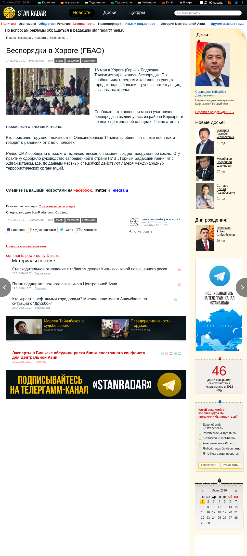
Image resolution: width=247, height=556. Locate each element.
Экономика (27, 24)
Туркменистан (123, 2)
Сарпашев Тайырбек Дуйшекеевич (210, 93)
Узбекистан (149, 2)
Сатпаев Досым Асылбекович (226, 189)
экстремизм (88, 60)
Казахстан (48, 2)
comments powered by (32, 255)
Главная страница (18, 38)
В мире (187, 2)
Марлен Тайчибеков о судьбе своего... (64, 323)
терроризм (73, 60)
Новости (40, 38)
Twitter (100, 190)
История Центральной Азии (183, 24)
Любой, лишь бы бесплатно (222, 448)
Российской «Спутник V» (220, 433)
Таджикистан (97, 2)
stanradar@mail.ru (108, 30)
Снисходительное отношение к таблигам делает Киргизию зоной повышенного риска (89, 269)
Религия (63, 24)
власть (59, 60)
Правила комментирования (26, 246)
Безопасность (84, 24)
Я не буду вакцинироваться (221, 453)
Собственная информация (57, 206)
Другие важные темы (228, 24)
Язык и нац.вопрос (140, 24)
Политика (8, 24)
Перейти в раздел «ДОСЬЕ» (214, 112)
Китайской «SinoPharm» (219, 438)
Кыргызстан (72, 2)
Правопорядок (109, 24)
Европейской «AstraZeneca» (213, 426)
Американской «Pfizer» (218, 443)
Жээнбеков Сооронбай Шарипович (224, 162)
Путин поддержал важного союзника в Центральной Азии (64, 284)
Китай (169, 2)
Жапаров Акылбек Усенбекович (225, 134)
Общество (47, 24)
